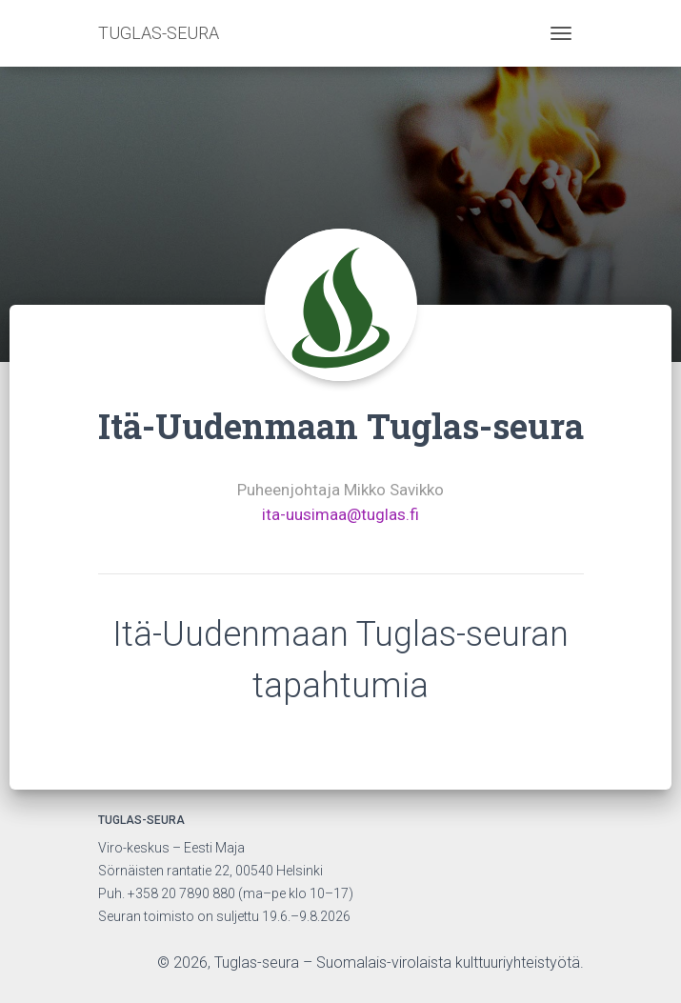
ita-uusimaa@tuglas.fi (340, 514)
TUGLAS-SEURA (158, 33)
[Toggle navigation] (561, 33)
